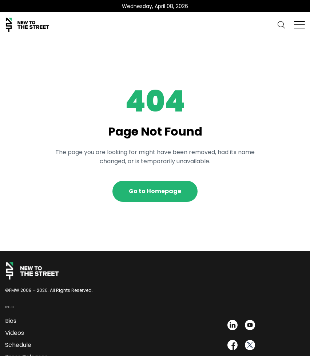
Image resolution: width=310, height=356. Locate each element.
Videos (14, 333)
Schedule (18, 345)
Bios (10, 321)
